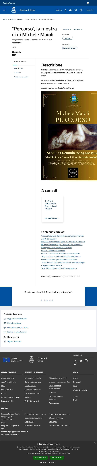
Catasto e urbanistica (32, 393)
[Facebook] (64, 10)
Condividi (67, 29)
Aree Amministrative (8, 382)
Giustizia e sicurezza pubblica (59, 382)
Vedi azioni (78, 29)
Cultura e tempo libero (33, 382)
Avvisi (75, 385)
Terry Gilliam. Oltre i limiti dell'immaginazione (59, 268)
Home (5, 19)
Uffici (3, 385)
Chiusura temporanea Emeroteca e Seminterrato (60, 253)
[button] (48, 462)
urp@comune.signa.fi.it (10, 425)
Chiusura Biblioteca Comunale (53, 250)
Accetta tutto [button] (40, 458)
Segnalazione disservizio (33, 418)
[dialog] (48, 453)
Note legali (53, 421)
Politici (3, 393)
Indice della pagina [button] (20, 62)
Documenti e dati (7, 401)
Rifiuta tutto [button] (57, 458)
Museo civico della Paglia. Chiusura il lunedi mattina (61, 244)
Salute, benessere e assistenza (56, 397)
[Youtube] (69, 10)
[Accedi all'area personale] (88, 3)
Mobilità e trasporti (32, 401)
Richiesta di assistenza (33, 425)
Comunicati (77, 382)
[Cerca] (92, 10)
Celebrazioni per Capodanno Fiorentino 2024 (59, 259)
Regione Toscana (9, 3)
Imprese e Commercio (32, 389)
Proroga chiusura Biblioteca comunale (56, 247)
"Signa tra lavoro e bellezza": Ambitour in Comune (61, 256)
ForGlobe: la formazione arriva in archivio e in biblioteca (63, 241)
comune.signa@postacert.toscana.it (14, 431)
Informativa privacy (56, 418)
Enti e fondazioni (7, 389)
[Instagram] (75, 10)
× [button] (94, 443)
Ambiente (52, 392)
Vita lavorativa (30, 385)
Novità (12, 19)
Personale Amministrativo (10, 397)
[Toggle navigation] (4, 10)
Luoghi (75, 396)
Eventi (75, 400)
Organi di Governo (7, 378)
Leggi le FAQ (29, 421)
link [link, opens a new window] (69, 453)
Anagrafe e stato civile (33, 378)
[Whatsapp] (80, 10)
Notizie (19, 19)
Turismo (28, 397)
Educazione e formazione (58, 378)
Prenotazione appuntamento (35, 414)
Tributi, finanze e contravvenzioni (55, 387)
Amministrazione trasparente (59, 414)
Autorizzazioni (54, 403)
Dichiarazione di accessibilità (59, 425)
